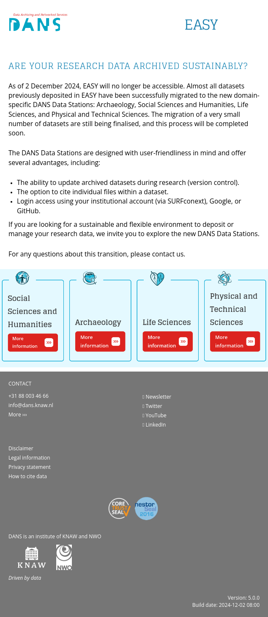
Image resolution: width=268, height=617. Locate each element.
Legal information (29, 457)
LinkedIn (154, 424)
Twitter (152, 406)
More (14, 414)
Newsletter (156, 396)
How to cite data (27, 476)
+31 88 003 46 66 (28, 395)
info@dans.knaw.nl (30, 405)
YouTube (154, 415)
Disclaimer (20, 448)
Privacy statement (29, 467)
